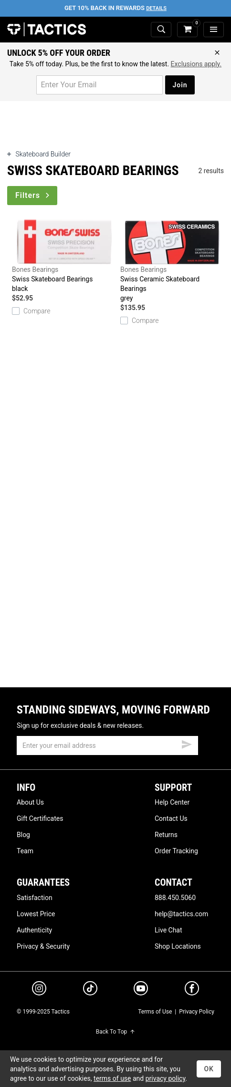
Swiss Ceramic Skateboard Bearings (172, 261)
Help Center (172, 802)
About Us (30, 802)
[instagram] (39, 989)
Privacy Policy (196, 1011)
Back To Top (115, 1031)
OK (209, 1069)
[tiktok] (90, 989)
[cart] (187, 30)
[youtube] (141, 990)
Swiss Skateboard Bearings (64, 256)
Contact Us (171, 818)
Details (156, 8)
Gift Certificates (40, 818)
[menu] (213, 30)
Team (25, 851)
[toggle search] (161, 30)
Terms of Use (155, 1011)
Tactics (46, 29)
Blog (23, 835)
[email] (107, 745)
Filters (33, 195)
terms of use (112, 1078)
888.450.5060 (175, 897)
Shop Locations (178, 946)
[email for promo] (99, 84)
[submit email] (186, 743)
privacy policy (166, 1078)
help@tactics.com (181, 914)
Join (179, 85)
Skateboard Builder (39, 154)
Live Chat (168, 930)
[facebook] (192, 990)
